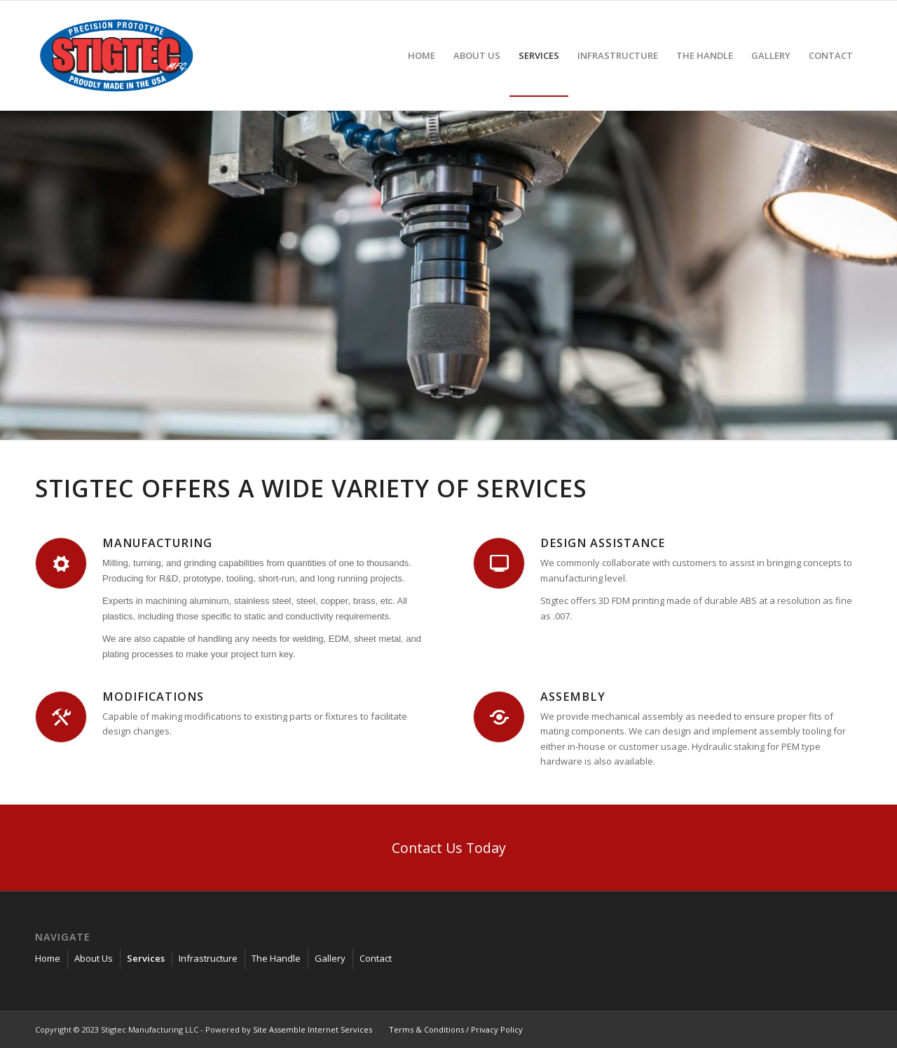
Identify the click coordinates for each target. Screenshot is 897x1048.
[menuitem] (421, 55)
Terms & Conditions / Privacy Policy (456, 1029)
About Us (93, 958)
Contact (376, 958)
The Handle (276, 958)
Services (146, 958)
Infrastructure (208, 958)
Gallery (330, 958)
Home (47, 958)
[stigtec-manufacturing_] (116, 55)
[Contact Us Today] (448, 848)
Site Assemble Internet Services (312, 1029)
